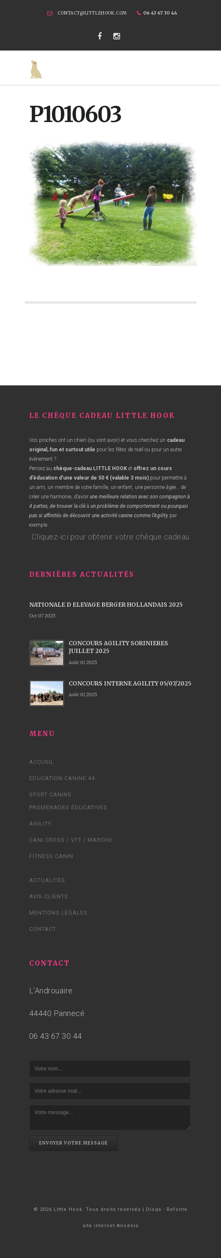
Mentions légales (58, 912)
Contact (42, 929)
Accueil (41, 762)
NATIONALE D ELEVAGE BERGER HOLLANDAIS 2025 (106, 604)
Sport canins (50, 794)
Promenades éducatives (68, 807)
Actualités (47, 880)
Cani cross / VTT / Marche (70, 840)
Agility (40, 823)
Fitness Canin (51, 856)
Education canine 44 (62, 778)
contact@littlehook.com (92, 13)
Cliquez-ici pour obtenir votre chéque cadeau (111, 536)
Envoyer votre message (73, 1143)
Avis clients (48, 896)
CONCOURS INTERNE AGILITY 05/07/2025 (130, 683)
